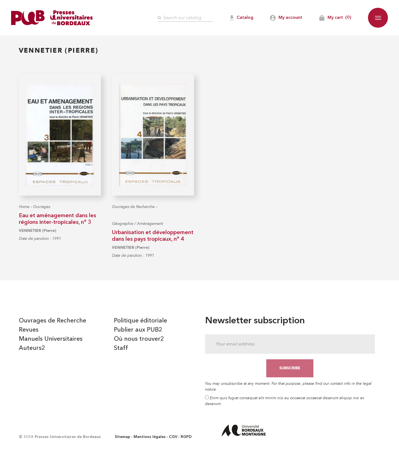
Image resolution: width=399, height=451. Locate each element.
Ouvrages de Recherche (133, 206)
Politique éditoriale (140, 321)
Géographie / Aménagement (137, 223)
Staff (121, 348)
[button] (378, 18)
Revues (29, 330)
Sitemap (122, 437)
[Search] (185, 18)
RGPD (186, 437)
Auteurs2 (32, 348)
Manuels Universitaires (51, 339)
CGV (173, 437)
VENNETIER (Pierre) (37, 230)
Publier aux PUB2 (138, 330)
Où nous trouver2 (139, 339)
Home (24, 206)
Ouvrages (41, 206)
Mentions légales (150, 437)
